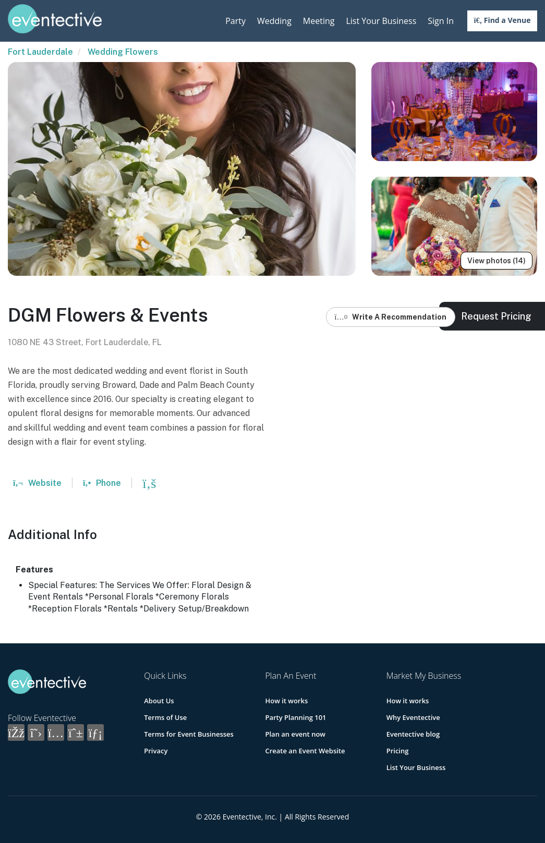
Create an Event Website (305, 750)
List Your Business (381, 21)
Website (37, 483)
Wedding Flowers (123, 52)
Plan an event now (295, 734)
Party (235, 21)
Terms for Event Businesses (189, 734)
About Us (159, 700)
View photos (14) (496, 260)
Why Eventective (413, 717)
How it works (286, 700)
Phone (102, 483)
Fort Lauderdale (40, 52)
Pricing (397, 750)
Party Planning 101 (295, 717)
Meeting (319, 21)
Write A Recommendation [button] (391, 317)
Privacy (155, 750)
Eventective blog (413, 734)
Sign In (441, 21)
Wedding (274, 21)
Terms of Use (165, 717)
